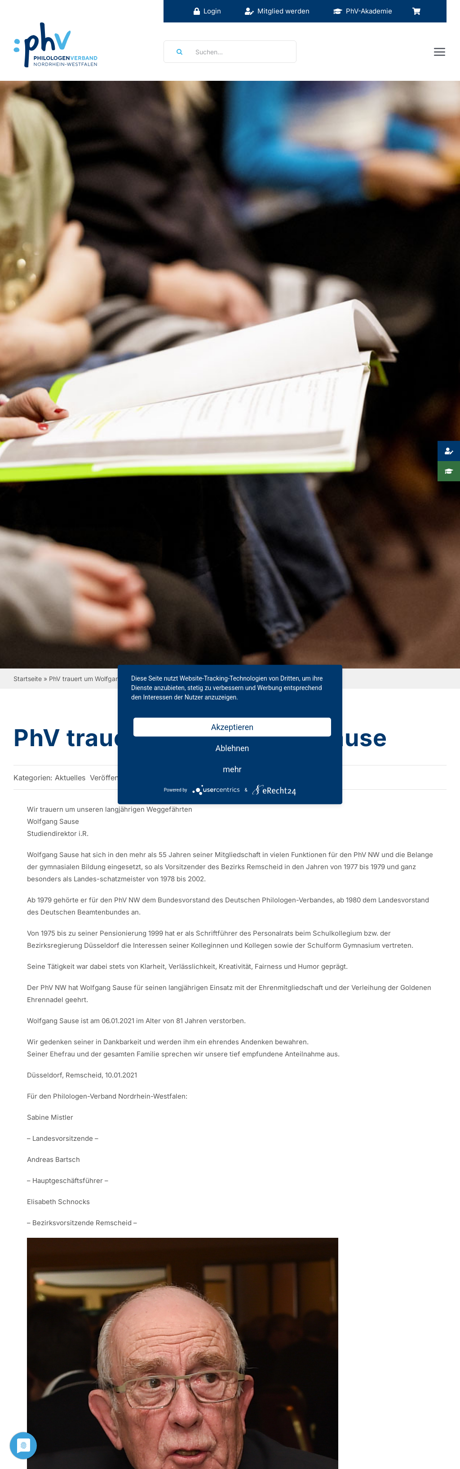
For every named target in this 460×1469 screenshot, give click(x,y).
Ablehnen (232, 748)
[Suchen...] (230, 51)
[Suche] (177, 51)
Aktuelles (70, 777)
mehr (232, 769)
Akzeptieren (232, 727)
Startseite (27, 678)
